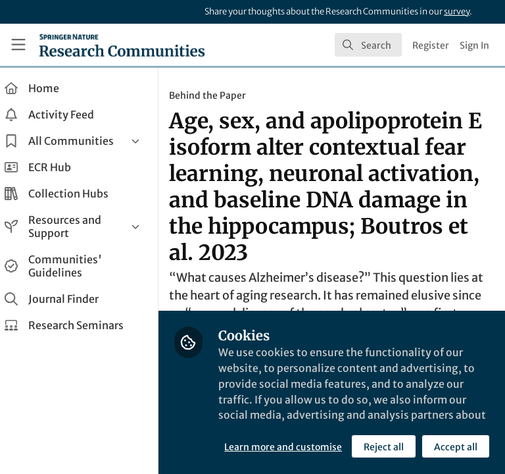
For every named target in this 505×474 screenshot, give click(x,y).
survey (456, 11)
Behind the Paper (217, 95)
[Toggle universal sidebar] (18, 44)
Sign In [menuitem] (474, 45)
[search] (368, 45)
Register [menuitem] (430, 45)
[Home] (122, 45)
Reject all (266, 447)
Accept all (338, 447)
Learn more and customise (293, 418)
